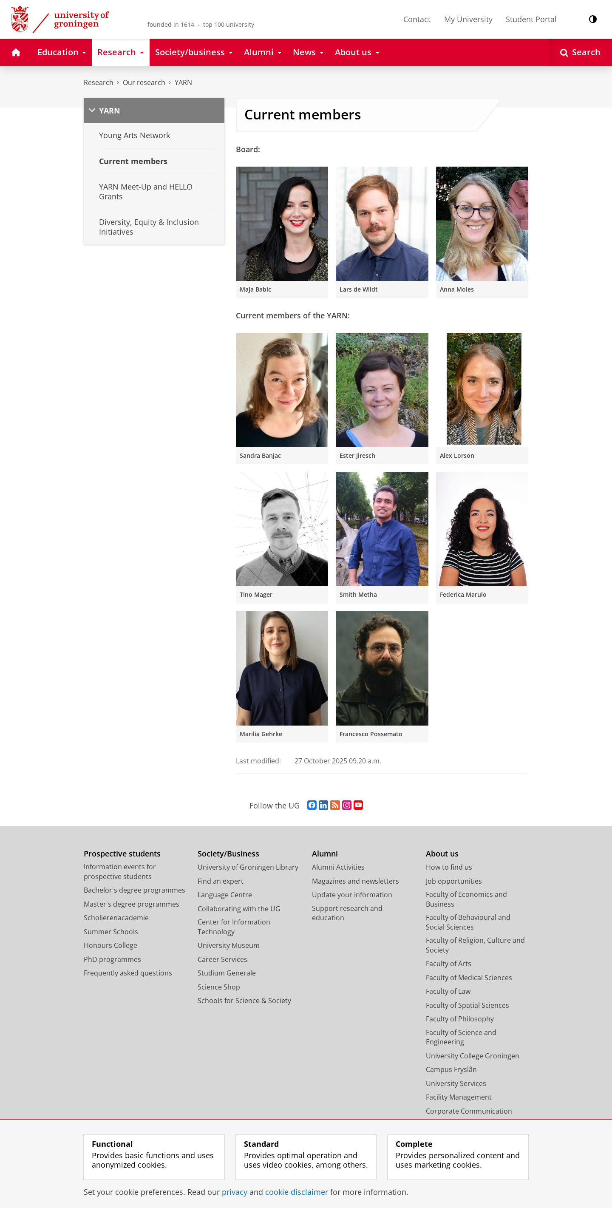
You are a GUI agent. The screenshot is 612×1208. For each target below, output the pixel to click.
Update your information (352, 894)
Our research (144, 82)
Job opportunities (454, 881)
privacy (234, 1192)
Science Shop (219, 987)
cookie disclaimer (296, 1192)
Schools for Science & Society (244, 1000)
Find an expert (221, 881)
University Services (456, 1083)
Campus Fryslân (451, 1069)
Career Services (222, 959)
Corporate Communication (469, 1111)
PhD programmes (112, 959)
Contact (417, 19)
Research (98, 82)
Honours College (110, 945)
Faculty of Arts (448, 963)
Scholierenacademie (116, 917)
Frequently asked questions (128, 973)
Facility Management (459, 1097)
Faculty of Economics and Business (466, 899)
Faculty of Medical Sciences (469, 977)
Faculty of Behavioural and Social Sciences (468, 922)
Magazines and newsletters (355, 881)
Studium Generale (227, 973)
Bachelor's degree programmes (134, 890)
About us (442, 854)
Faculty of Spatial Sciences (467, 1005)
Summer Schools (111, 931)
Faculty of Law (448, 991)
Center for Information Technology (234, 926)
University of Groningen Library (248, 867)
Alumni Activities (338, 867)
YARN (183, 82)
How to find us (449, 867)
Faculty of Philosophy (460, 1019)
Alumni (325, 854)
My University (468, 19)
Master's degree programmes (131, 904)
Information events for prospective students (120, 871)
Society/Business (228, 854)
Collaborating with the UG (239, 908)
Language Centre (225, 894)
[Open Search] (580, 52)
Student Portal (531, 19)
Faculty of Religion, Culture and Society (475, 945)
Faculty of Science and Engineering (461, 1037)
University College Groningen (472, 1056)
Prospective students (122, 854)
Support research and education (347, 913)
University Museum (229, 945)
